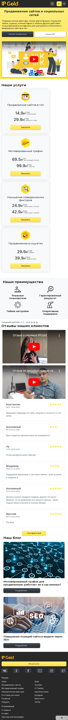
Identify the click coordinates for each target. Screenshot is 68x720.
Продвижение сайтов (11, 685)
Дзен (37, 681)
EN (64, 4)
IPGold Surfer (34, 664)
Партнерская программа (12, 717)
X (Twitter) (39, 688)
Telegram (5, 702)
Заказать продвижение (18, 34)
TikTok (37, 702)
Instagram (39, 695)
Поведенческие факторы (12, 692)
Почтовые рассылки (10, 695)
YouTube (38, 685)
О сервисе (6, 710)
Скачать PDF (50, 34)
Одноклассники (41, 692)
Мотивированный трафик (12, 688)
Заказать (25, 127)
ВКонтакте (39, 698)
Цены (3, 681)
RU (59, 4)
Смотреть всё (34, 533)
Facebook (5, 698)
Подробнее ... (22, 590)
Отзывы (4, 713)
